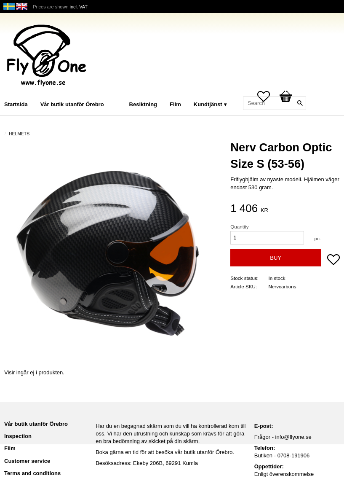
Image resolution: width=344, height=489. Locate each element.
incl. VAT (79, 6)
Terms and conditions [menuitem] (32, 473)
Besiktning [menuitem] (143, 104)
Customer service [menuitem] (27, 461)
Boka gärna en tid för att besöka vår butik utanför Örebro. (165, 452)
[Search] (299, 103)
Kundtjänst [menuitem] (208, 104)
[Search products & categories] (274, 103)
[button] (333, 260)
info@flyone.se (293, 437)
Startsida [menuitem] (16, 104)
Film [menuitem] (175, 104)
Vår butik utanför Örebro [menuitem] (72, 104)
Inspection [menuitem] (18, 436)
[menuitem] (119, 93)
